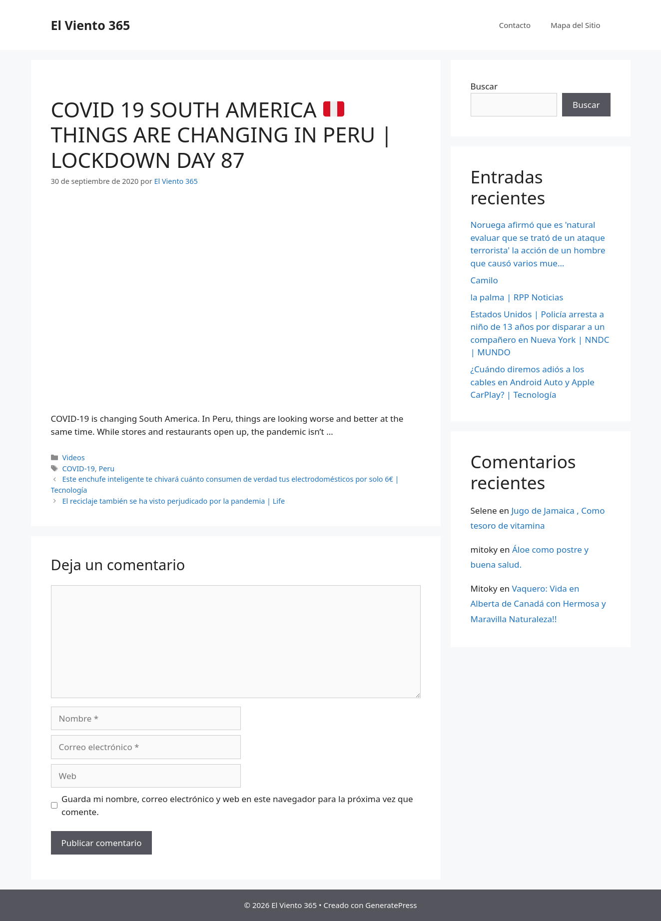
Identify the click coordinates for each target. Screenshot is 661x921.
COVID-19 (78, 468)
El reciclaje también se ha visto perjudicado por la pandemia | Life (173, 501)
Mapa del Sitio (575, 25)
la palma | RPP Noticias (517, 297)
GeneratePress (391, 905)
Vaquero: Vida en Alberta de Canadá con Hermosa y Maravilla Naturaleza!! (538, 604)
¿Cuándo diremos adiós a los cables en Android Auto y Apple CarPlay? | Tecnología (533, 381)
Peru (106, 468)
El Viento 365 (90, 24)
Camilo (484, 280)
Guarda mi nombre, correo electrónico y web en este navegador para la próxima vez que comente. (237, 805)
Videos (73, 457)
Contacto (515, 25)
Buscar (484, 86)
